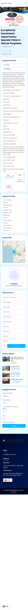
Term (3, 415)
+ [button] (4, 242)
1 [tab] (13, 23)
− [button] (4, 245)
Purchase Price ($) (7, 393)
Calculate (14, 426)
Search (16, 346)
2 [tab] (15, 23)
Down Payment (6, 400)
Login (21, 3)
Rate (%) (4, 409)
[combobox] (14, 302)
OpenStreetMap (18, 262)
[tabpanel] (14, 16)
